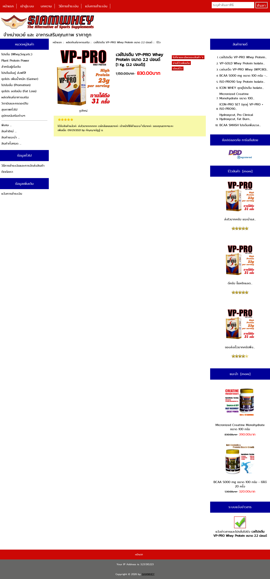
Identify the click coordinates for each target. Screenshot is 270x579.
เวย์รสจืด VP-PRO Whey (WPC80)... (243, 69)
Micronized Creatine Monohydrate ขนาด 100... (236, 96)
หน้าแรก (8, 6)
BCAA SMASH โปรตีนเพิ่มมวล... (240, 125)
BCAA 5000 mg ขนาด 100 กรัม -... (243, 75)
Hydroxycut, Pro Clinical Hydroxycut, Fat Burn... (236, 117)
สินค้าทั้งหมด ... (11, 143)
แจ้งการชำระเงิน (96, 6)
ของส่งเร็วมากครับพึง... (240, 328)
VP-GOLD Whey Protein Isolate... (242, 63)
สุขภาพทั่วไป (9, 109)
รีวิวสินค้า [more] (240, 171)
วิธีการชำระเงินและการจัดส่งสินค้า (22, 165)
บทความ (46, 6)
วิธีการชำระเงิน (68, 6)
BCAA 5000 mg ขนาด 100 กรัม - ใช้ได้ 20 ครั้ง (240, 466)
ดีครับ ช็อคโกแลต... (240, 264)
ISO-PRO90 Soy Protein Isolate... (242, 81)
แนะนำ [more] (240, 374)
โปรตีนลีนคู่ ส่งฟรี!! (13, 72)
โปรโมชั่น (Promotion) (15, 85)
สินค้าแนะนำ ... (10, 137)
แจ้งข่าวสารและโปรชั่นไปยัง (240, 527)
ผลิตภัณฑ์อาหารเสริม (77, 42)
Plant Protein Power (15, 60)
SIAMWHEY (148, 574)
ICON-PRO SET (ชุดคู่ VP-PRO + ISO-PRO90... (241, 106)
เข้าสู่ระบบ (27, 6)
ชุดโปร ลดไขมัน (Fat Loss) (18, 91)
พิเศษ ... (6, 125)
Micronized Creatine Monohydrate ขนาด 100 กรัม (240, 408)
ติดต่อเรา (7, 171)
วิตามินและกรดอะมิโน (14, 103)
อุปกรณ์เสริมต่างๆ (13, 115)
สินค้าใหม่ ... (9, 131)
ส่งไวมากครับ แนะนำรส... (240, 201)
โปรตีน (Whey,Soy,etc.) (16, 54)
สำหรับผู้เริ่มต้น (11, 66)
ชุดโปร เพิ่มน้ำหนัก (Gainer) (19, 79)
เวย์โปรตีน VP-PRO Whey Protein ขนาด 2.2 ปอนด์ (123, 42)
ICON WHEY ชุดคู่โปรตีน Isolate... (241, 87)
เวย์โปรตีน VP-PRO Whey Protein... (243, 57)
